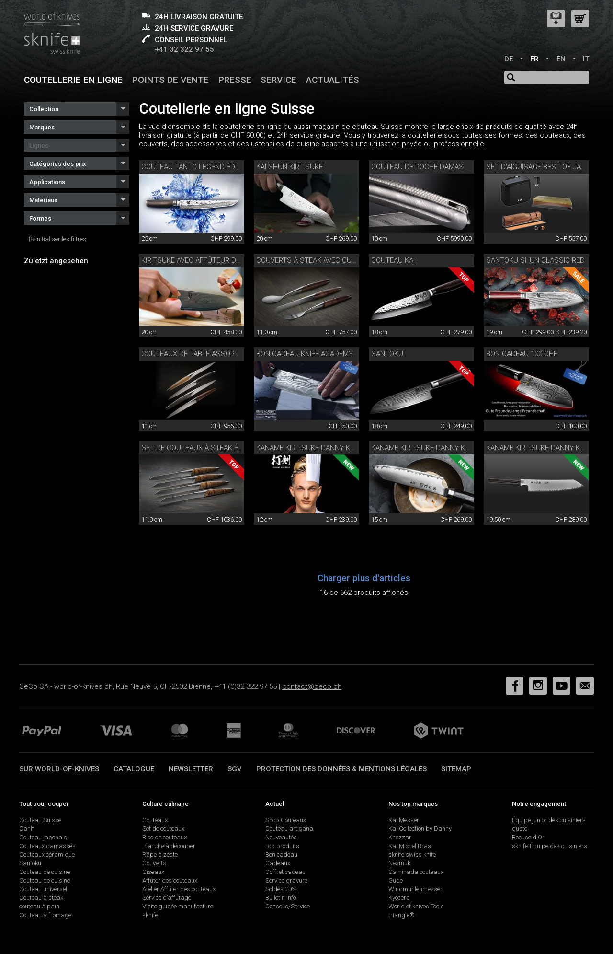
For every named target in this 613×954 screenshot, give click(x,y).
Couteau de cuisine (44, 871)
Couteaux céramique (47, 854)
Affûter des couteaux (169, 880)
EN (561, 59)
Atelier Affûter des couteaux (179, 889)
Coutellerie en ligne (73, 79)
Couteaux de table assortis (193, 353)
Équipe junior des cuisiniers (549, 820)
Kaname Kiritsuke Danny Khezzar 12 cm (327, 447)
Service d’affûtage (166, 897)
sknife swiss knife (412, 854)
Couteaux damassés (47, 845)
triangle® (401, 915)
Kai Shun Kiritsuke (289, 167)
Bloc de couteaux (164, 837)
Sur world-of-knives (59, 769)
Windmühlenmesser (415, 889)
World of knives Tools (416, 906)
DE (508, 59)
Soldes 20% (281, 889)
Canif (26, 828)
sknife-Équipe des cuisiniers (549, 845)
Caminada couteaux (415, 871)
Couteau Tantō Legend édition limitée (209, 167)
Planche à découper (168, 845)
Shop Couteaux (285, 820)
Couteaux (155, 820)
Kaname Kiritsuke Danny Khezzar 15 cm (442, 447)
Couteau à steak (41, 897)
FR (534, 59)
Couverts (154, 863)
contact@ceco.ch (311, 686)
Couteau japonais (43, 837)
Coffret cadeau (285, 871)
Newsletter (191, 769)
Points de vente (170, 79)
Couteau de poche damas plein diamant (443, 167)
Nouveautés (281, 837)
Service (278, 79)
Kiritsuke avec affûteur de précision (208, 260)
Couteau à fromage (45, 915)
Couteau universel (43, 889)
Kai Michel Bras (409, 845)
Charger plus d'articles (364, 577)
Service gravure (286, 880)
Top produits (282, 845)
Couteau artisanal (290, 828)
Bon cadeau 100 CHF (521, 353)
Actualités (332, 79)
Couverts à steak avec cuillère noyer (326, 260)
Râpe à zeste (160, 854)
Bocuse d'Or (528, 837)
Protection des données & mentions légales (341, 769)
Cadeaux (277, 863)
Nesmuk (399, 863)
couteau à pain (39, 906)
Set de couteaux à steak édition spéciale (217, 447)
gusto (519, 828)
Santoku (387, 353)
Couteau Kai (393, 260)
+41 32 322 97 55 (184, 49)
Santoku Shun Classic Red (535, 260)
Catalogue (134, 769)
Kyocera (399, 897)
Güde (395, 880)
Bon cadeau (281, 854)
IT (586, 59)
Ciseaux (153, 871)
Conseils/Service (287, 906)
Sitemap (456, 769)
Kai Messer (403, 820)
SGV (234, 769)
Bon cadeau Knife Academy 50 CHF (317, 353)
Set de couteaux (163, 828)
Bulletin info (280, 897)
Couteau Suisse (40, 820)
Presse (234, 79)
